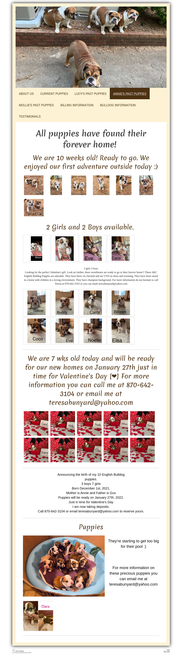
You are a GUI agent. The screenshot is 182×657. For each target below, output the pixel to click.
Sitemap (21, 651)
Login (168, 649)
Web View (167, 651)
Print (15, 651)
